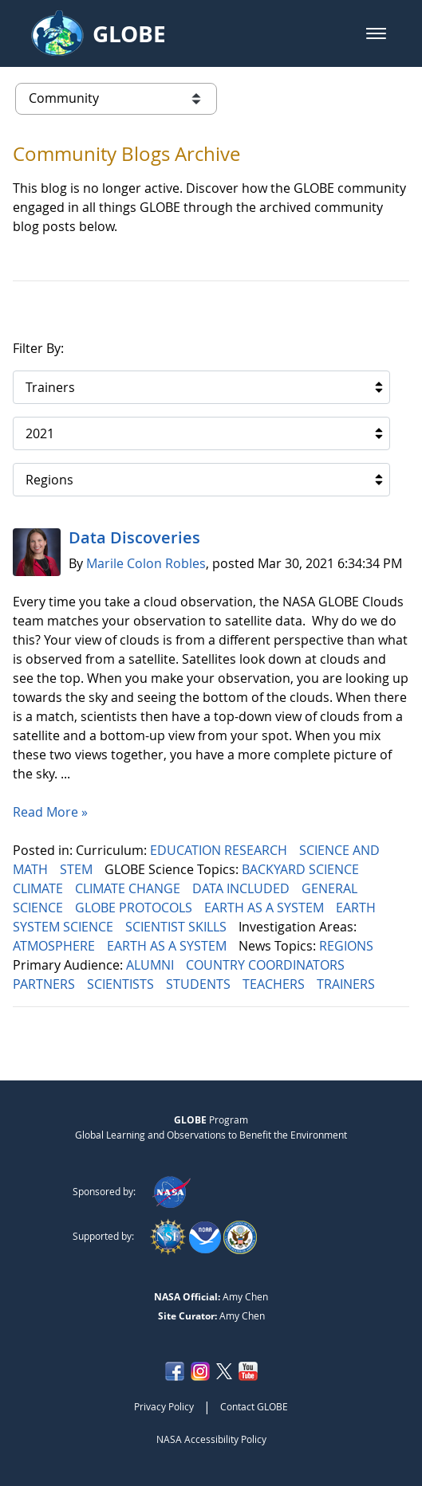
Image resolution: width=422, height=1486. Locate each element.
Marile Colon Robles (146, 563)
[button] (376, 33)
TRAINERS (347, 984)
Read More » (50, 812)
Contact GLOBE (254, 1406)
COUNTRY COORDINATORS (267, 965)
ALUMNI (151, 965)
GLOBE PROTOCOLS (135, 907)
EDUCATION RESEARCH (220, 850)
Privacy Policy (164, 1406)
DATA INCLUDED (242, 888)
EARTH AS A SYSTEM (265, 907)
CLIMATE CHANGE (129, 888)
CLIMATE (39, 888)
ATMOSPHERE (55, 946)
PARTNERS (45, 984)
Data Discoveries (134, 537)
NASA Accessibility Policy (211, 1439)
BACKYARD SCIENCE (302, 869)
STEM (78, 869)
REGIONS (348, 946)
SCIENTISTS (122, 984)
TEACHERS (275, 984)
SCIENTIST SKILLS (177, 926)
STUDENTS (200, 984)
